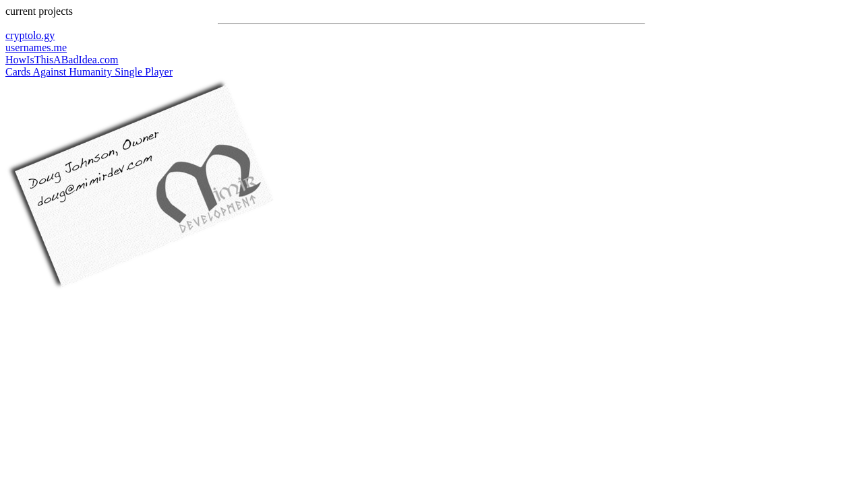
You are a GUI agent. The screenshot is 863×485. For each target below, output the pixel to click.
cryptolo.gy (30, 35)
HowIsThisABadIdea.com (62, 59)
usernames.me (36, 47)
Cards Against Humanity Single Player (89, 71)
